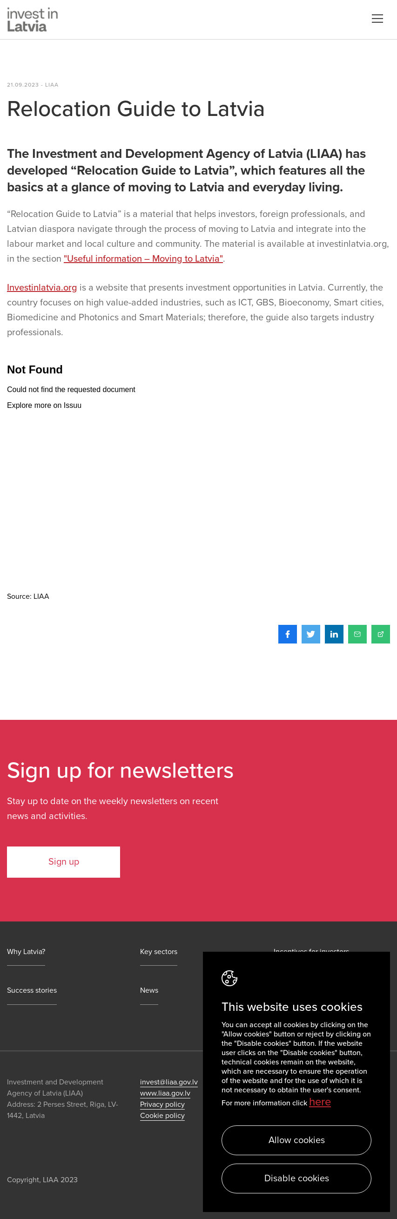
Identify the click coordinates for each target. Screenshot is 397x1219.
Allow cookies (297, 1140)
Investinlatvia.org (42, 287)
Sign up (63, 861)
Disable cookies (296, 1178)
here (320, 1102)
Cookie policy (162, 1115)
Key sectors (158, 952)
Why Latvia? (26, 952)
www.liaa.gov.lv (165, 1093)
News (149, 990)
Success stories (32, 990)
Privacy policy (162, 1104)
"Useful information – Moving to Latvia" (143, 258)
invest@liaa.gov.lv (169, 1082)
